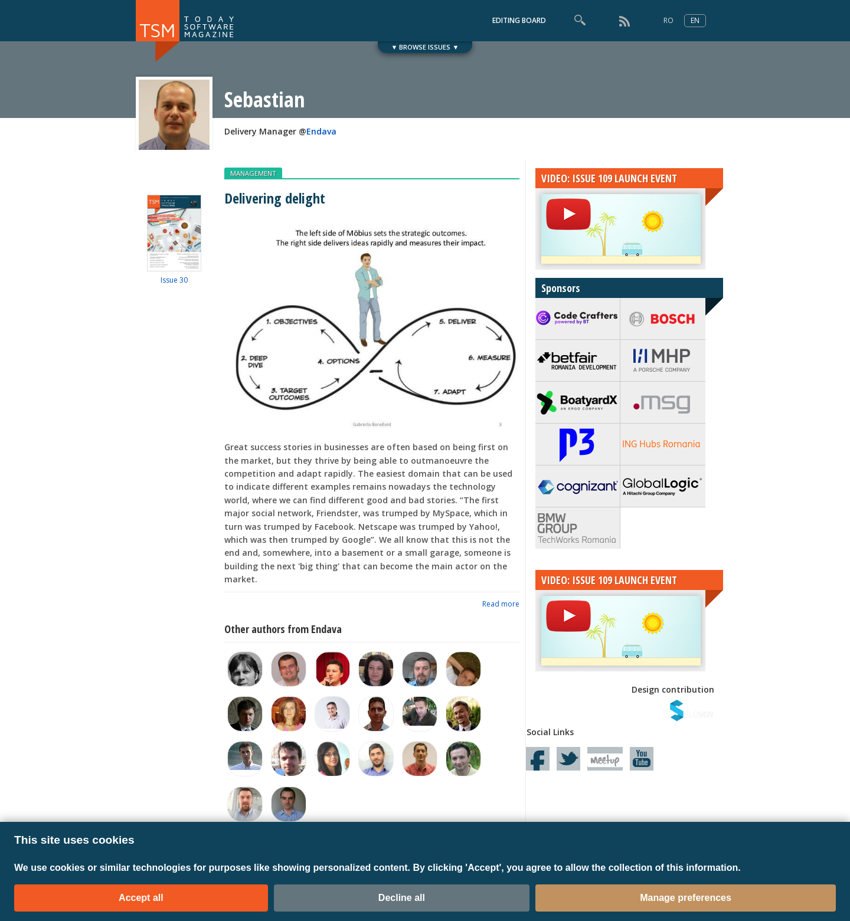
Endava (321, 131)
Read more (500, 604)
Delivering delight (274, 198)
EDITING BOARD (519, 20)
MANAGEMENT (253, 173)
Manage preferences (685, 898)
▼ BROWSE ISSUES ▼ (425, 46)
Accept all (141, 898)
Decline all (401, 898)
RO (668, 20)
